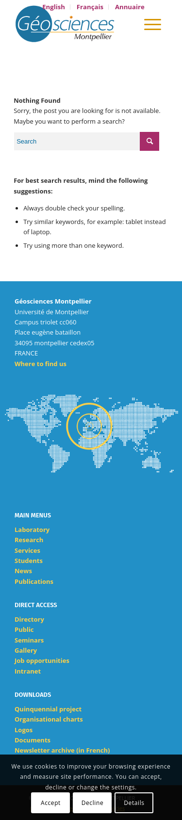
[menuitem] (53, 7)
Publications (34, 581)
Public (24, 629)
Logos (24, 729)
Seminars (29, 640)
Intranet (28, 671)
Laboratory (32, 529)
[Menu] (152, 23)
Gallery (26, 650)
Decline (93, 803)
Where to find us (40, 363)
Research (29, 539)
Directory (29, 619)
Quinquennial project (48, 709)
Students (29, 560)
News (23, 570)
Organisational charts (49, 719)
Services (27, 550)
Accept (51, 803)
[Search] (125, 23)
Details (134, 803)
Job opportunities (42, 660)
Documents (32, 740)
